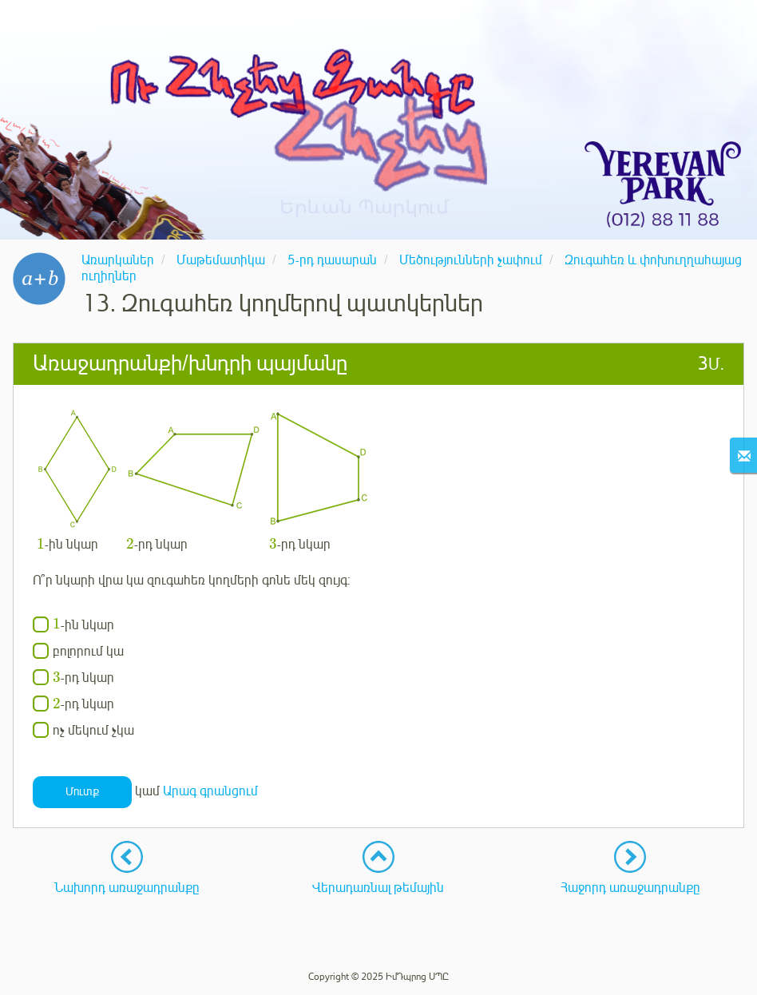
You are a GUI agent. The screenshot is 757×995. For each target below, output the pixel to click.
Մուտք (82, 792)
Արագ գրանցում (210, 791)
